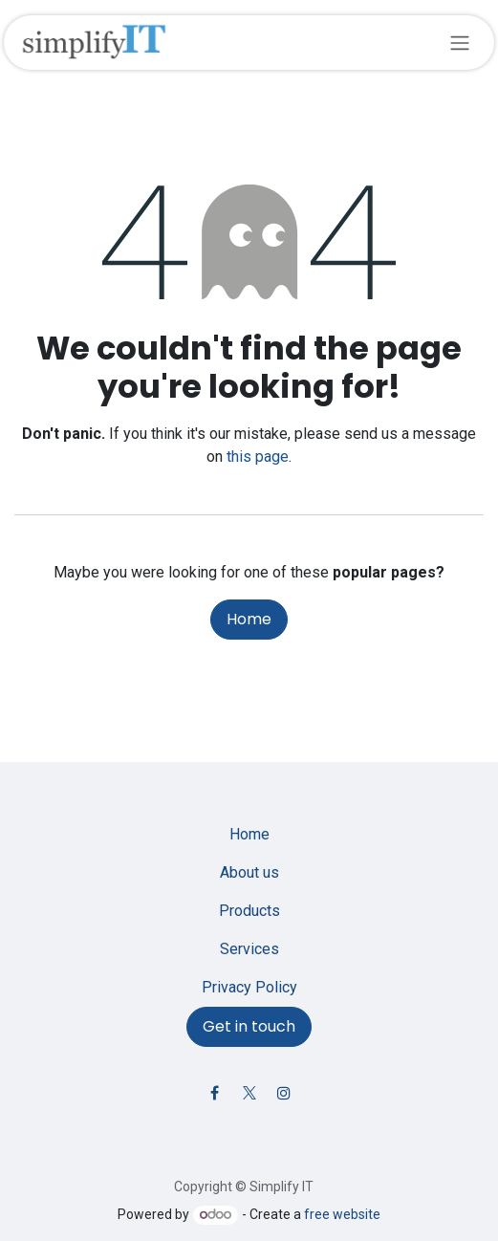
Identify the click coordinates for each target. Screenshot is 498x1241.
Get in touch (249, 1026)
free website (342, 1214)
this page (258, 456)
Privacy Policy (249, 987)
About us (249, 872)
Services (249, 949)
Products (249, 911)
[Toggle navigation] (460, 42)
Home (249, 619)
